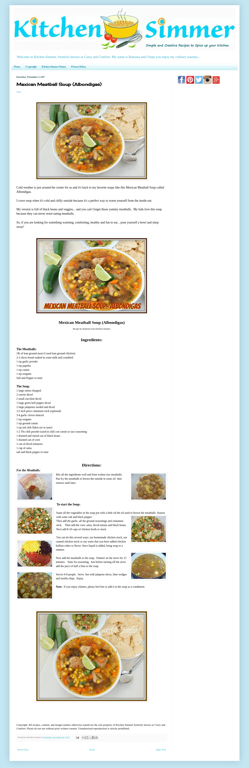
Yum (18, 92)
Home (17, 67)
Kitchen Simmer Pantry (54, 67)
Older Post (161, 749)
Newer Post (23, 749)
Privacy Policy (78, 67)
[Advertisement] (205, 185)
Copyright (30, 67)
